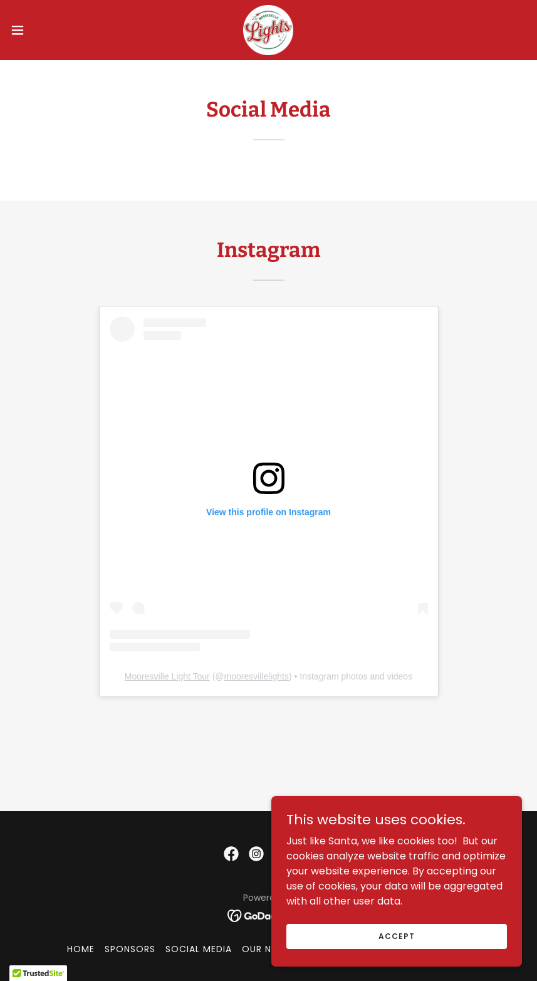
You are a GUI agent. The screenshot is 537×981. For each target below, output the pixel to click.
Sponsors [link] (130, 949)
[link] (268, 30)
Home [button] (81, 949)
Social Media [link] (198, 949)
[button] (44, 30)
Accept (396, 935)
